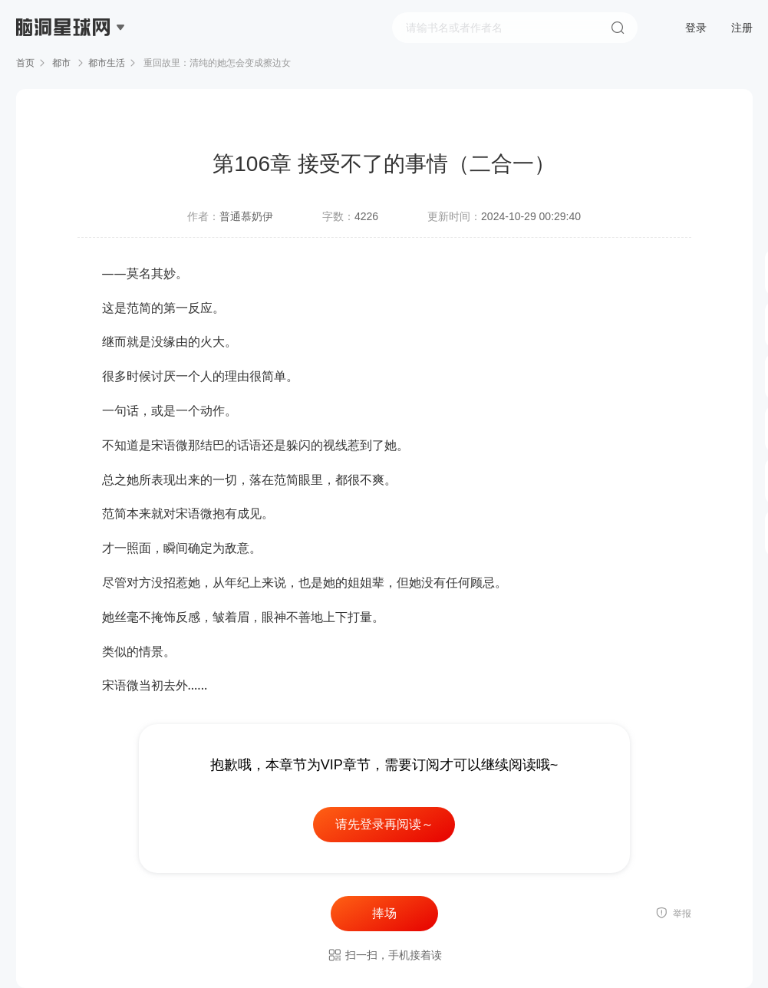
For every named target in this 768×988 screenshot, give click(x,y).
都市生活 (106, 63)
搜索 (617, 27)
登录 (696, 27)
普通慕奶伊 (246, 216)
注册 (742, 27)
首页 (25, 63)
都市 (62, 63)
